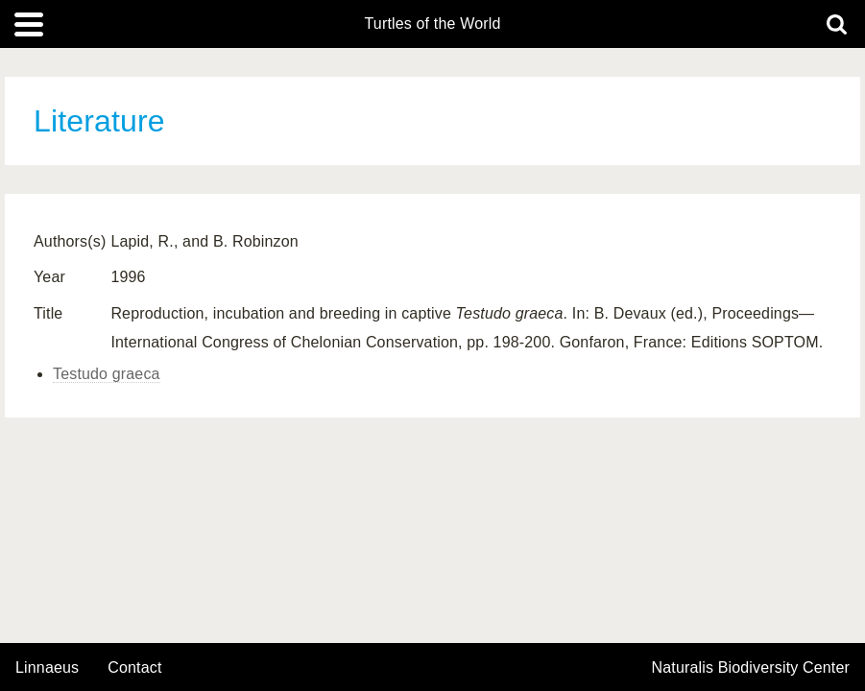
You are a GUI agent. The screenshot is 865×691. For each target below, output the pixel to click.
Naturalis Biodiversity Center (751, 668)
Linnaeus (47, 668)
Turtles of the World (433, 24)
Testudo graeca (106, 374)
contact (134, 667)
